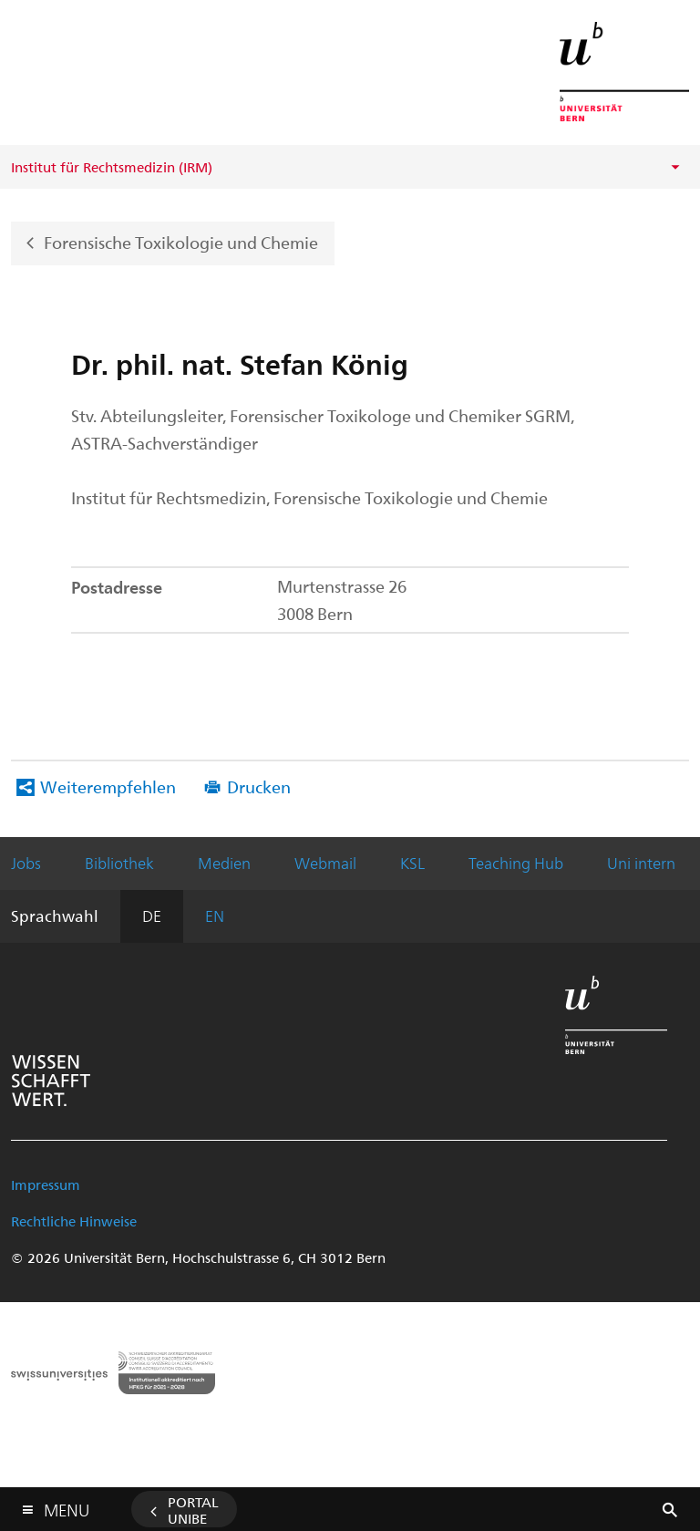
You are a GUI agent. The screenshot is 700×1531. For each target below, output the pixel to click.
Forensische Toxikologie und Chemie (181, 241)
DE (151, 915)
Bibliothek (119, 863)
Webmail (325, 863)
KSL (412, 863)
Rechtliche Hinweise (74, 1221)
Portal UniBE (193, 1510)
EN (214, 915)
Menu (66, 1506)
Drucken (259, 786)
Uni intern (641, 863)
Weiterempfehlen (108, 786)
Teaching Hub (515, 863)
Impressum (45, 1184)
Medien (224, 863)
